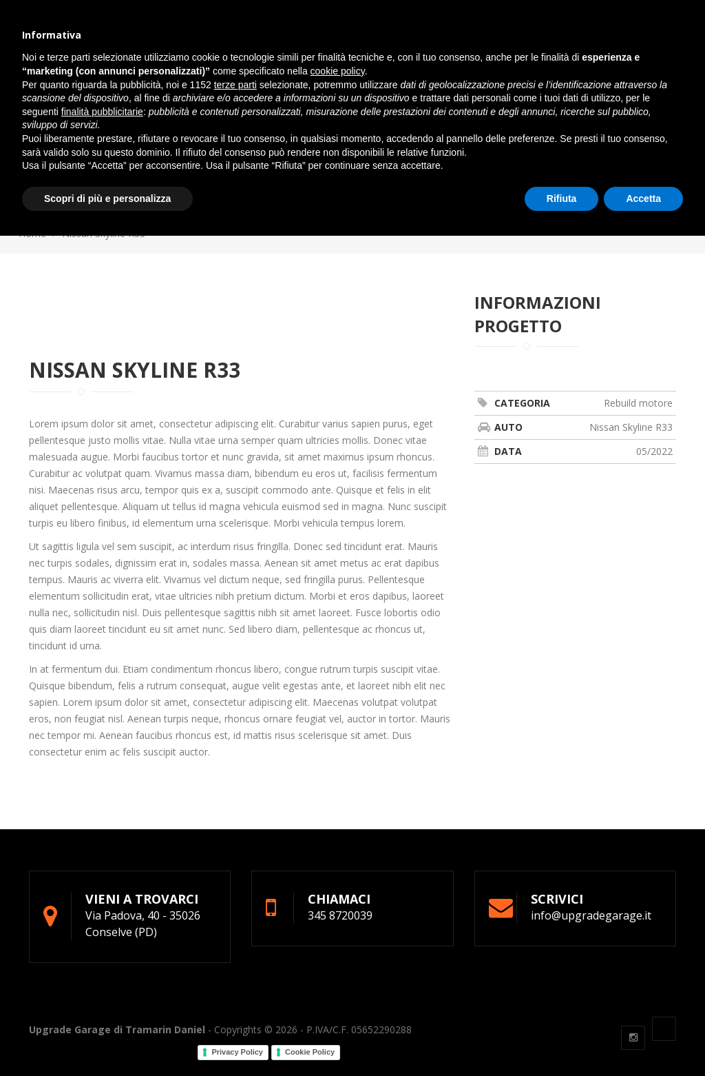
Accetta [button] (643, 1038)
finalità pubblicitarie (102, 951)
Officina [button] (247, 42)
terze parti (235, 924)
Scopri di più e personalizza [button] (107, 1038)
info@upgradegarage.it (157, 10)
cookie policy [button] (338, 911)
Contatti (488, 42)
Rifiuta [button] (562, 1038)
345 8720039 (54, 10)
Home (32, 233)
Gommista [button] (317, 42)
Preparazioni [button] (403, 42)
